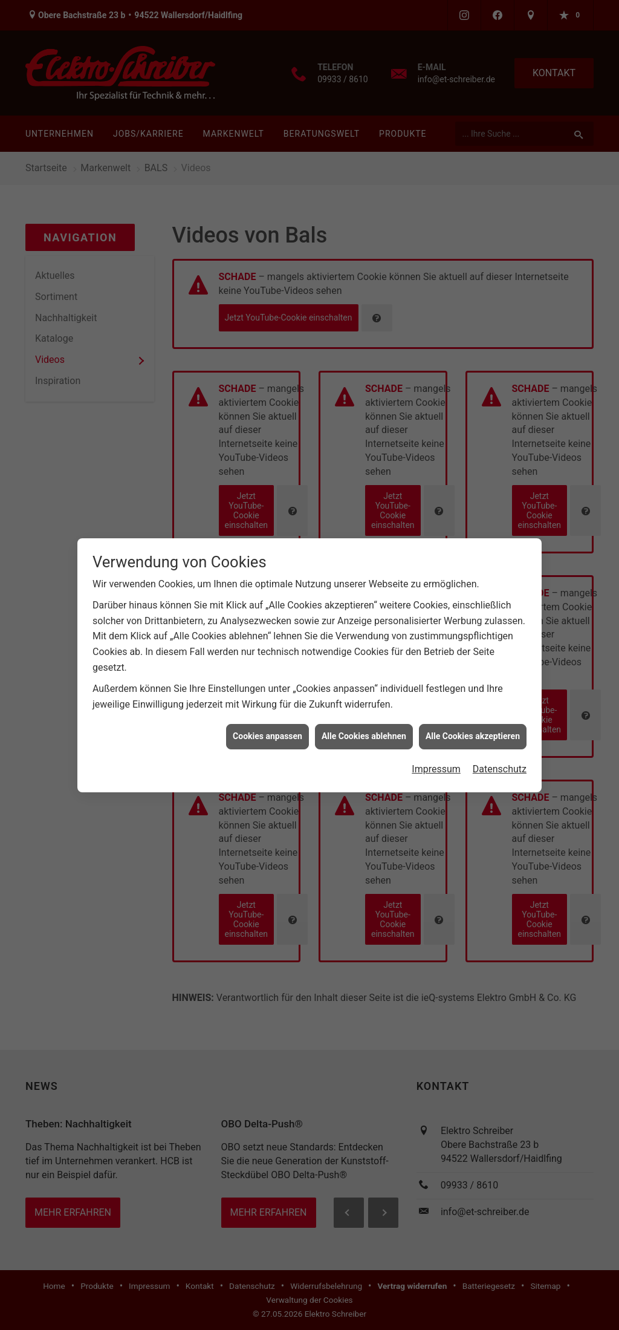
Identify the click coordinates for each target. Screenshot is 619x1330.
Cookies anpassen (267, 711)
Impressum (436, 744)
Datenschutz (500, 744)
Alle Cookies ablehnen (364, 711)
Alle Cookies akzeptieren (473, 711)
